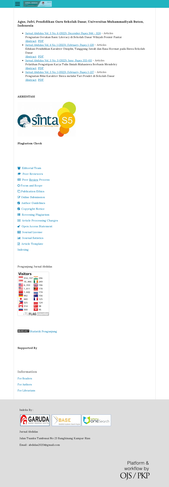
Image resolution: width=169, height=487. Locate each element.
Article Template (30, 244)
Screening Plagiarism (33, 214)
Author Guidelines (31, 203)
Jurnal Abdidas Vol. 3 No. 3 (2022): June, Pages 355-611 (58, 60)
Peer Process (34, 179)
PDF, (41, 41)
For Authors (25, 384)
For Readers (25, 378)
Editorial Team (29, 168)
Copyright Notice (31, 209)
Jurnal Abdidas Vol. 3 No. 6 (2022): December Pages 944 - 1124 (63, 33)
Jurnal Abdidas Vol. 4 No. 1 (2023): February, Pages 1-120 (59, 45)
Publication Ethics (31, 191)
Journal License (30, 232)
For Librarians (26, 390)
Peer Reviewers (30, 174)
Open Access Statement (35, 226)
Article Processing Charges (38, 220)
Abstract (30, 41)
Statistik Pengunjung (43, 331)
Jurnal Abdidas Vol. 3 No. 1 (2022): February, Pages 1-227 (59, 72)
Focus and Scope (30, 185)
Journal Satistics (30, 238)
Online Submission (31, 197)
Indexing (23, 249)
